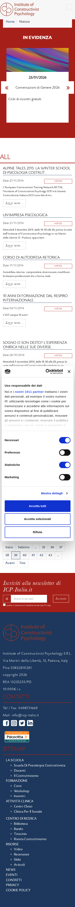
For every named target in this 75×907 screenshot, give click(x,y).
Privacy (47, 605)
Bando (18, 829)
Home (10, 22)
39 (16, 555)
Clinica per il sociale (28, 812)
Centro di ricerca (21, 819)
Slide (17, 860)
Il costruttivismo (26, 776)
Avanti (10, 563)
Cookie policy (18, 890)
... (36, 547)
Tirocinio (20, 834)
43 (50, 555)
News (11, 870)
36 (52, 547)
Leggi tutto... (14, 203)
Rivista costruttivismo (30, 839)
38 (7, 555)
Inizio (9, 547)
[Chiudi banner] (69, 371)
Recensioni (21, 854)
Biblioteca (21, 824)
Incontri (19, 796)
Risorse (12, 844)
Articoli (19, 865)
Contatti (13, 880)
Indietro (24, 547)
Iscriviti (61, 598)
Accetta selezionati (37, 519)
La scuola (15, 760)
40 (25, 555)
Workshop (21, 791)
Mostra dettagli (52, 493)
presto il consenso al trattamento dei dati (29, 605)
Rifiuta (37, 532)
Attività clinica (20, 801)
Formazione (17, 781)
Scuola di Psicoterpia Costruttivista (39, 765)
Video (18, 849)
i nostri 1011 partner (28, 391)
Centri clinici (23, 806)
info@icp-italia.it (25, 715)
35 (44, 547)
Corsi (18, 786)
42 (41, 555)
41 (33, 555)
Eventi (11, 875)
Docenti (20, 771)
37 (61, 547)
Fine (23, 563)
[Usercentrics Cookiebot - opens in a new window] (47, 371)
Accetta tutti (37, 506)
